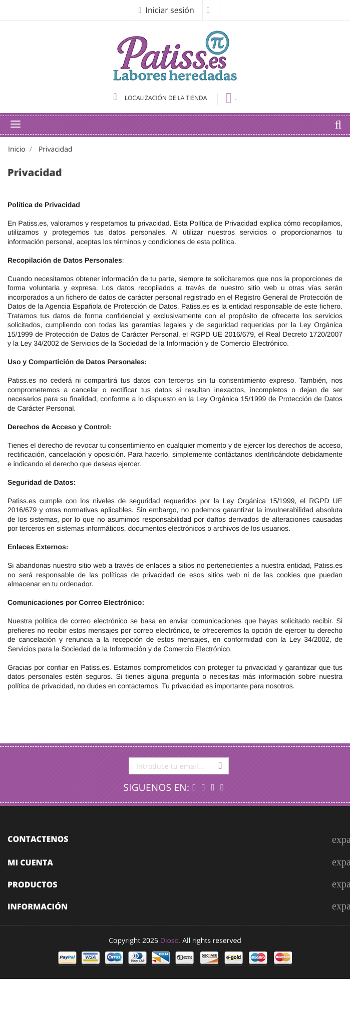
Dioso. (170, 940)
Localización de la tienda (160, 98)
